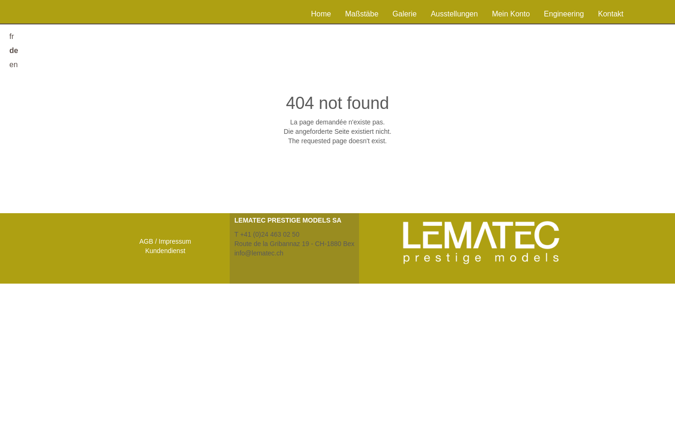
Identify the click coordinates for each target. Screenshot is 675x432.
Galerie (404, 14)
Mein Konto (511, 14)
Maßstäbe (361, 14)
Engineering (564, 14)
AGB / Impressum (165, 241)
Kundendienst (165, 251)
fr (11, 36)
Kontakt (610, 14)
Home (321, 14)
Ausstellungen (454, 14)
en (13, 65)
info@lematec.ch (258, 253)
